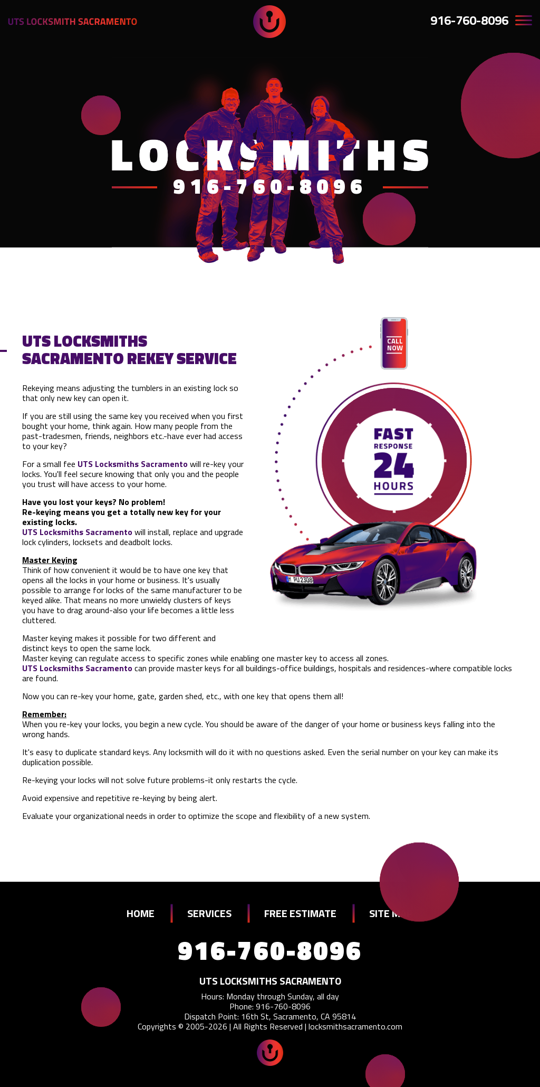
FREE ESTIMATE (300, 913)
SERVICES (209, 913)
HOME (141, 913)
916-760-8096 (469, 20)
